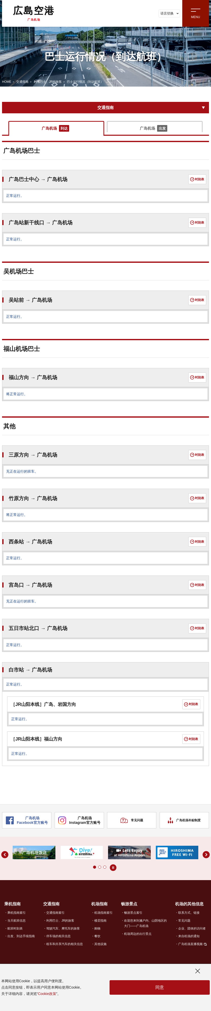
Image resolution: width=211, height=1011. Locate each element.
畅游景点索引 (133, 918)
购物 (97, 934)
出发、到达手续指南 (21, 942)
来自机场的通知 (189, 942)
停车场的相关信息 (58, 942)
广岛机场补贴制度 (184, 826)
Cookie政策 (47, 994)
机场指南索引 (103, 918)
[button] (89, 872)
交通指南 (22, 82)
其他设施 (100, 949)
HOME (6, 82)
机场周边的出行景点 (138, 939)
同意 (159, 987)
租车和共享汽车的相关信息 (64, 949)
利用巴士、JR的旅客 (48, 82)
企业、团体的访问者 (192, 934)
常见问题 (132, 826)
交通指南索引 (55, 918)
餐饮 (97, 942)
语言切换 (169, 13)
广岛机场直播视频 (190, 949)
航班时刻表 (15, 934)
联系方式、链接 (189, 918)
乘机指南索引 (16, 918)
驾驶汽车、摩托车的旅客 (63, 934)
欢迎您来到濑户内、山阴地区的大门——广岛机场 (145, 928)
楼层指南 (100, 926)
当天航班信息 (16, 926)
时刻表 (196, 180)
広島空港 (34, 13)
